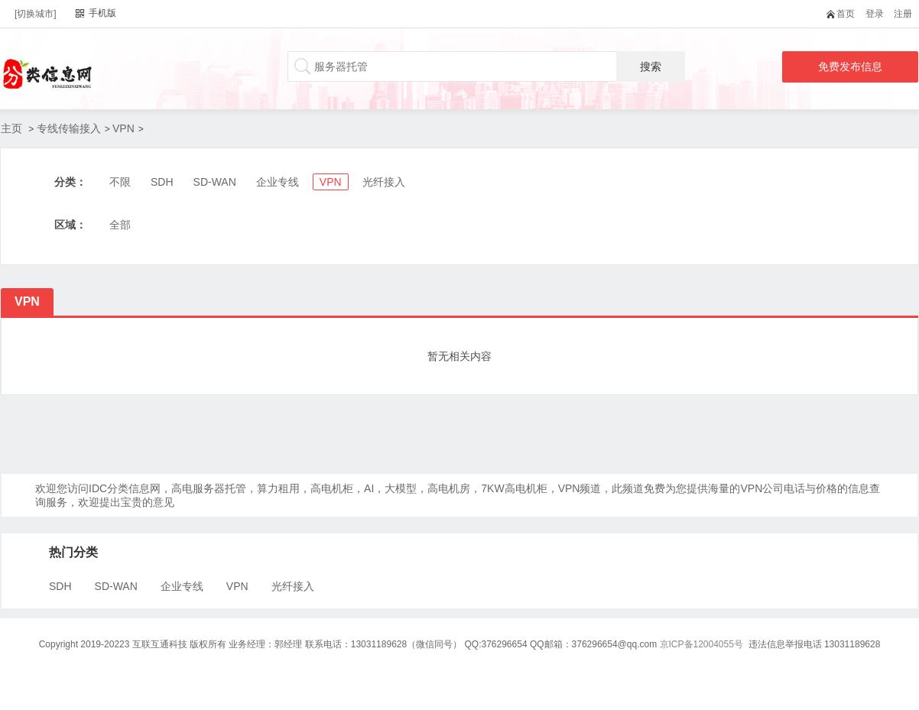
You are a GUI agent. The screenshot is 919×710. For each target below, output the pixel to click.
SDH (162, 182)
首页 (844, 13)
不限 (120, 182)
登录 (874, 13)
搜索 (650, 66)
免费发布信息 (850, 66)
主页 (11, 128)
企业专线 (277, 182)
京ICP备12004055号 (701, 644)
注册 (903, 13)
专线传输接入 (69, 128)
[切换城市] (36, 13)
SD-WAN (214, 182)
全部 (120, 225)
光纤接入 (383, 182)
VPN (123, 128)
